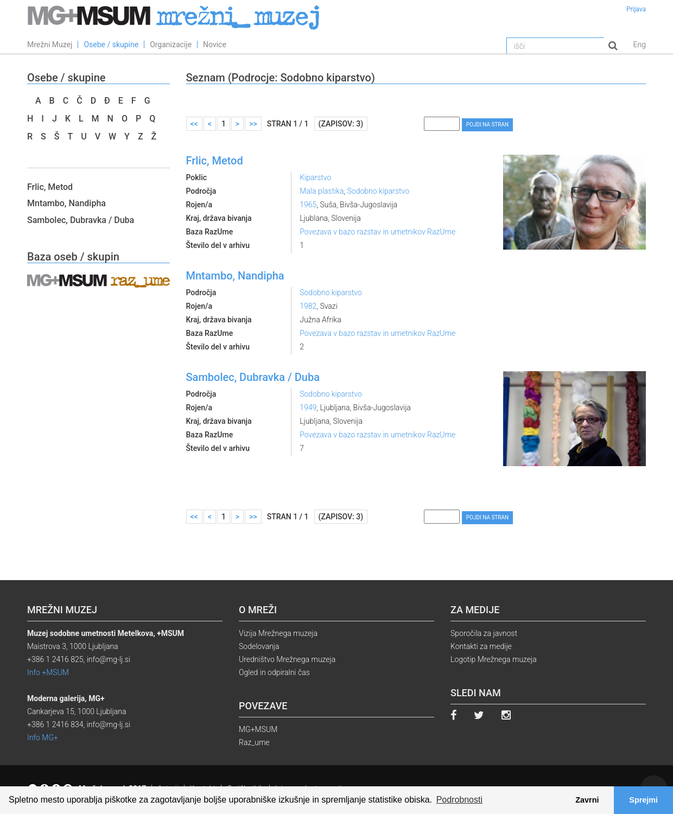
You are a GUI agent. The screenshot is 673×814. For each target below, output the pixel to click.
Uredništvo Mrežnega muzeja (287, 659)
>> (253, 123)
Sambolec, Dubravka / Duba (80, 220)
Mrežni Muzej (49, 44)
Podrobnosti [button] (459, 799)
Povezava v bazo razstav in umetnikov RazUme (377, 231)
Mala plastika (322, 191)
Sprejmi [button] (643, 800)
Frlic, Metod (50, 187)
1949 (308, 407)
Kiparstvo (315, 177)
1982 (308, 306)
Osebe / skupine (111, 44)
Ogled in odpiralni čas (274, 672)
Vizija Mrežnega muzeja (278, 633)
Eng (639, 44)
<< (194, 123)
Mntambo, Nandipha (66, 203)
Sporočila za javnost (483, 633)
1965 (308, 204)
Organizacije (171, 44)
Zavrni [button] (587, 800)
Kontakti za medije (481, 646)
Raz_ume (254, 742)
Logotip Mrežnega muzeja (493, 659)
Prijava (636, 9)
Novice (214, 44)
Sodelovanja (259, 646)
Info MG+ (42, 737)
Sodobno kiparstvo (378, 191)
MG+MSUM (258, 729)
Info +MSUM (48, 672)
